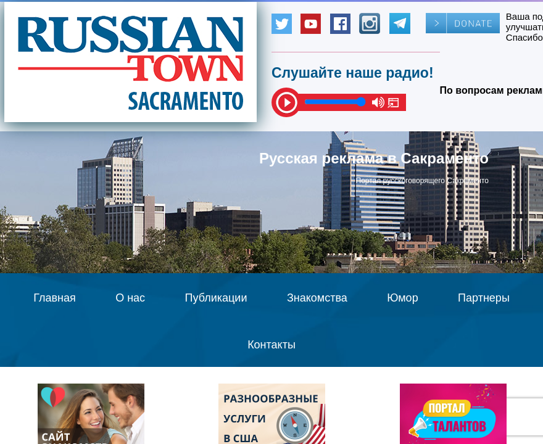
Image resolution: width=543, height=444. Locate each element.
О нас (130, 298)
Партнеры (484, 298)
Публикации (216, 298)
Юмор (402, 298)
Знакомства (317, 298)
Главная (54, 298)
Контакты (271, 345)
